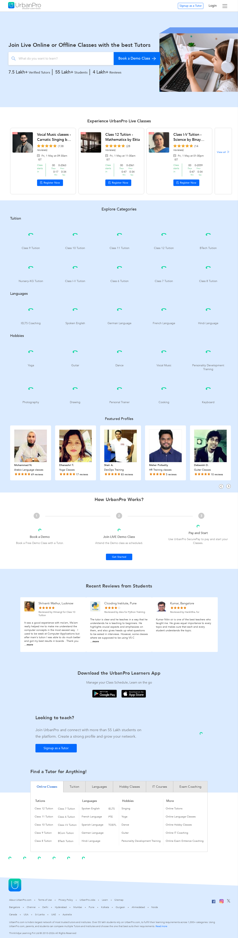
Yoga (124, 816)
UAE (53, 914)
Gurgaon (120, 907)
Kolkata (105, 907)
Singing (126, 808)
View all (223, 152)
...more (28, 644)
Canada (13, 914)
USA (26, 914)
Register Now (50, 183)
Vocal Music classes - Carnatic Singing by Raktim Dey (54, 137)
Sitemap (118, 900)
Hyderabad (61, 907)
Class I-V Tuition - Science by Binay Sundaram (187, 137)
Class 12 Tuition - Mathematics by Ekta (122, 137)
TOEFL (112, 825)
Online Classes (47, 787)
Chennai (31, 907)
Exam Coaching (190, 787)
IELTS (111, 809)
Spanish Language (92, 825)
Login (213, 5)
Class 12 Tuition (44, 808)
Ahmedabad (138, 907)
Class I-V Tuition (67, 825)
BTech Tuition (65, 841)
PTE (110, 817)
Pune (91, 907)
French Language (92, 816)
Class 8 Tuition (43, 841)
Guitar (125, 833)
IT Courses (159, 787)
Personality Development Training (141, 841)
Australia (67, 914)
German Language (93, 833)
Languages (99, 787)
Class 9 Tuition (43, 833)
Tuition (74, 787)
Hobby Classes (129, 787)
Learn (105, 900)
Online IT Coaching (177, 833)
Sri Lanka (40, 914)
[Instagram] (221, 902)
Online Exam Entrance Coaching (185, 841)
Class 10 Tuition (44, 825)
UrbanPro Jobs (87, 900)
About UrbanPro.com (20, 900)
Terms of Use (45, 900)
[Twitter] (228, 901)
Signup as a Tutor (190, 6)
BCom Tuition (66, 833)
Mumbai (77, 907)
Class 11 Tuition (44, 816)
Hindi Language (91, 841)
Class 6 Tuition (66, 817)
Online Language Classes (181, 816)
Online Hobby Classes (179, 825)
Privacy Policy (66, 900)
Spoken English (91, 808)
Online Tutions (174, 808)
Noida (154, 907)
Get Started (119, 557)
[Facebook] (213, 903)
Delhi (45, 907)
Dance (125, 825)
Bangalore (14, 907)
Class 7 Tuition (66, 809)
